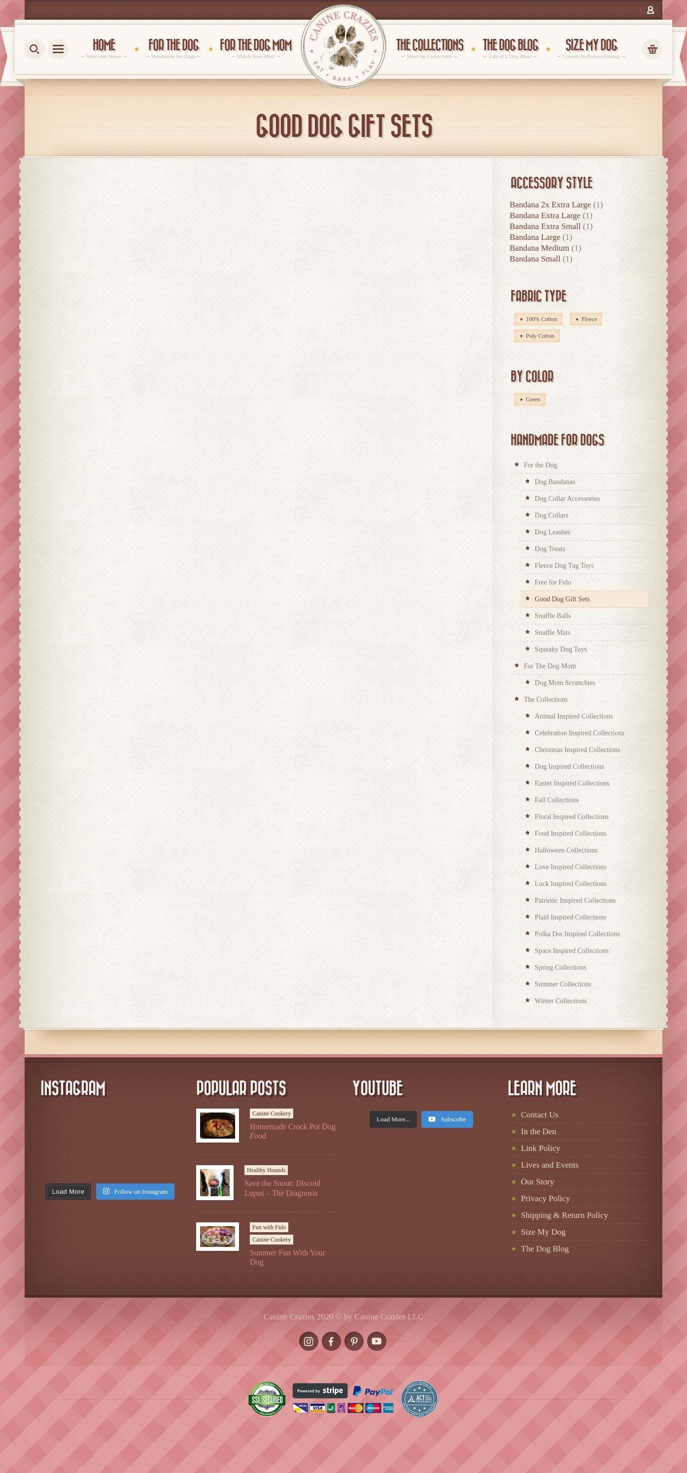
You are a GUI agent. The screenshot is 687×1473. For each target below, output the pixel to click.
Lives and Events (550, 1165)
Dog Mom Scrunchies (565, 683)
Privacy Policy (545, 1198)
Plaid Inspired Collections (570, 917)
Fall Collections (557, 800)
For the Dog (540, 465)
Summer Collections (563, 984)
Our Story (537, 1181)
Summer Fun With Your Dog (287, 1257)
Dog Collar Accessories (567, 498)
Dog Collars (551, 515)
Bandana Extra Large (545, 215)
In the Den (538, 1131)
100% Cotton (541, 319)
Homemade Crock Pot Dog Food (293, 1131)
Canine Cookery (271, 1113)
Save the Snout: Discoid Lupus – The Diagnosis (282, 1188)
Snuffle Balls (553, 616)
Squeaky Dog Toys (561, 649)
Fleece (589, 319)
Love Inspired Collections (570, 867)
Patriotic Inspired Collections (575, 900)
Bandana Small (535, 258)
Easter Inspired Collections (572, 783)
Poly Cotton (540, 335)
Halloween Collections (566, 850)
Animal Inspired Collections (574, 716)
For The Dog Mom (550, 666)
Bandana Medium (539, 248)
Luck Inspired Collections (570, 883)
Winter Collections (561, 1001)
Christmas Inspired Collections (577, 749)
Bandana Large (535, 237)
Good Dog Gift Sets (562, 599)
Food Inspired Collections (570, 833)
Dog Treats (550, 549)
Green (533, 399)
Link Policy (540, 1148)
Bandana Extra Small (545, 226)
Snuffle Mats (552, 632)
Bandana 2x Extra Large (550, 204)
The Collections (546, 699)
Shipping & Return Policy (564, 1215)
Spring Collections (560, 967)
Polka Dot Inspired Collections (577, 934)
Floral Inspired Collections (572, 816)
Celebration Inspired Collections (579, 733)
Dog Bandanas (555, 482)
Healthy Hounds (266, 1170)
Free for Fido (553, 582)
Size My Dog (543, 1232)
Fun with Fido (269, 1227)
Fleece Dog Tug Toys (564, 565)
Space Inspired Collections (572, 950)
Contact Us (539, 1114)
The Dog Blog (545, 1248)
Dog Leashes (553, 532)
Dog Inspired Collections (569, 766)
